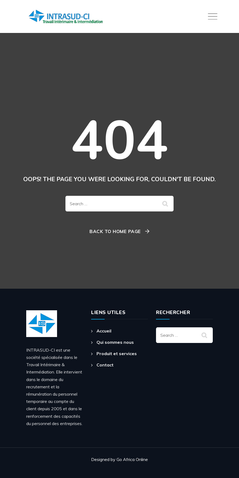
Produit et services (117, 353)
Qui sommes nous (115, 342)
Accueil (104, 331)
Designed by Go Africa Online (119, 459)
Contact (105, 365)
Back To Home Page (115, 231)
